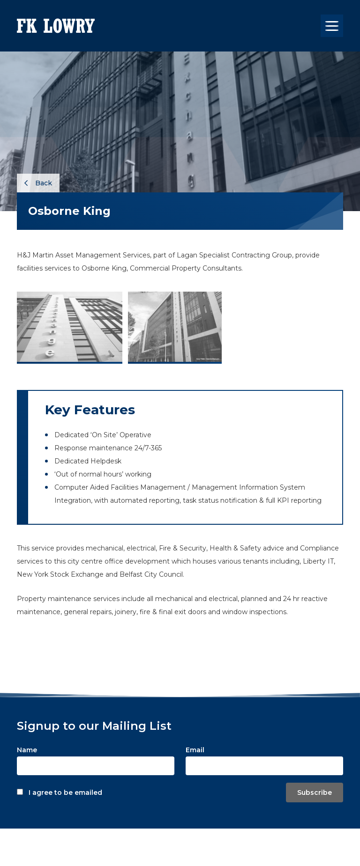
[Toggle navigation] (332, 26)
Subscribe (314, 792)
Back (38, 183)
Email (195, 750)
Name (27, 750)
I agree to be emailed (65, 792)
